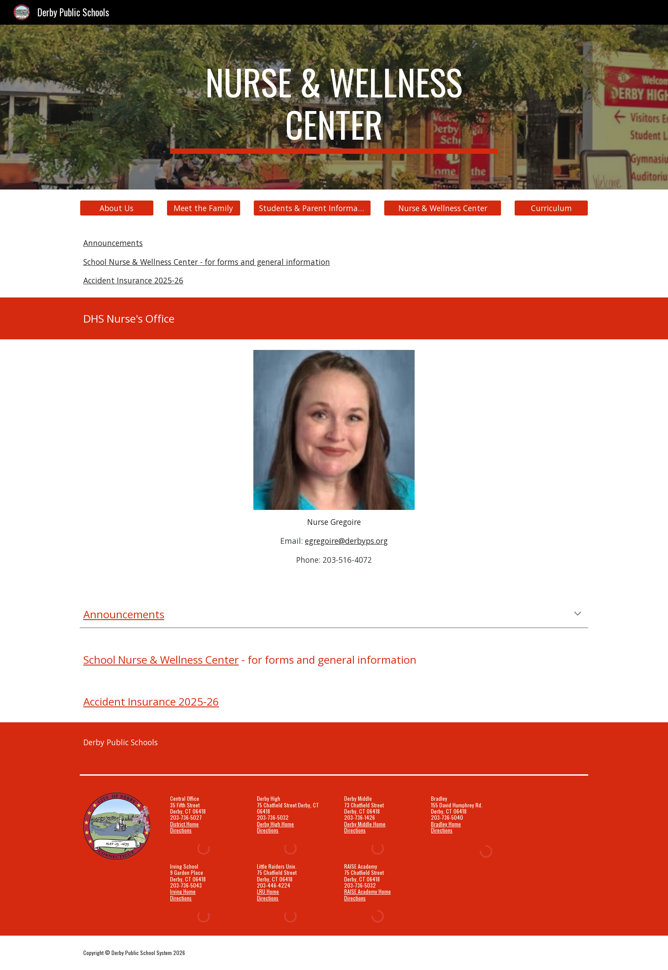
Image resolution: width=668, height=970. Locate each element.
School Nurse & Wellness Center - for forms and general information (206, 261)
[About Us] (116, 208)
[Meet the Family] (203, 208)
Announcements (113, 243)
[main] (334, 107)
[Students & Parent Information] (312, 208)
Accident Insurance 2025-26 (133, 280)
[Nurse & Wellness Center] (442, 208)
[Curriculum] (551, 208)
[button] (577, 614)
